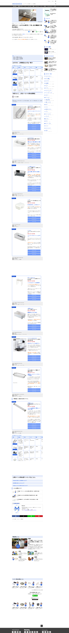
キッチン (16, 23)
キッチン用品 (20, 23)
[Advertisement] (27, 48)
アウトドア (37, 6)
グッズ (25, 6)
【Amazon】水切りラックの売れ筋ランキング (20, 480)
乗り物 (45, 6)
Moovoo (49, 1)
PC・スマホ (29, 6)
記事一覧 (17, 512)
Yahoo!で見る (34, 128)
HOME (13, 23)
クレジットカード (50, 6)
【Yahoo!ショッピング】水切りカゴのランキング (20, 485)
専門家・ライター (20, 6)
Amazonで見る (15, 74)
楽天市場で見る (34, 126)
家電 (33, 6)
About (53, 1)
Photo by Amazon (40, 21)
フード (41, 6)
